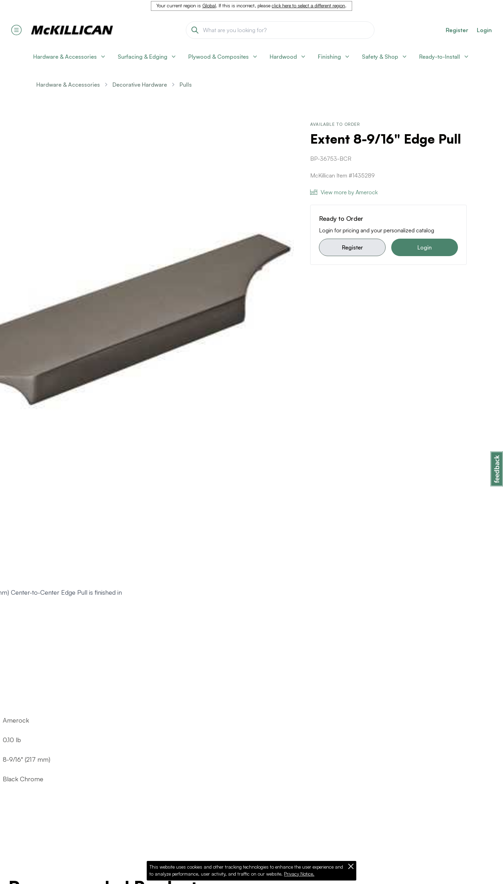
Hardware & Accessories (68, 84)
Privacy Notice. (299, 874)
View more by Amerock (344, 192)
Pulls (186, 84)
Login (484, 30)
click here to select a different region (308, 5)
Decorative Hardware (139, 84)
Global (209, 5)
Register (352, 247)
